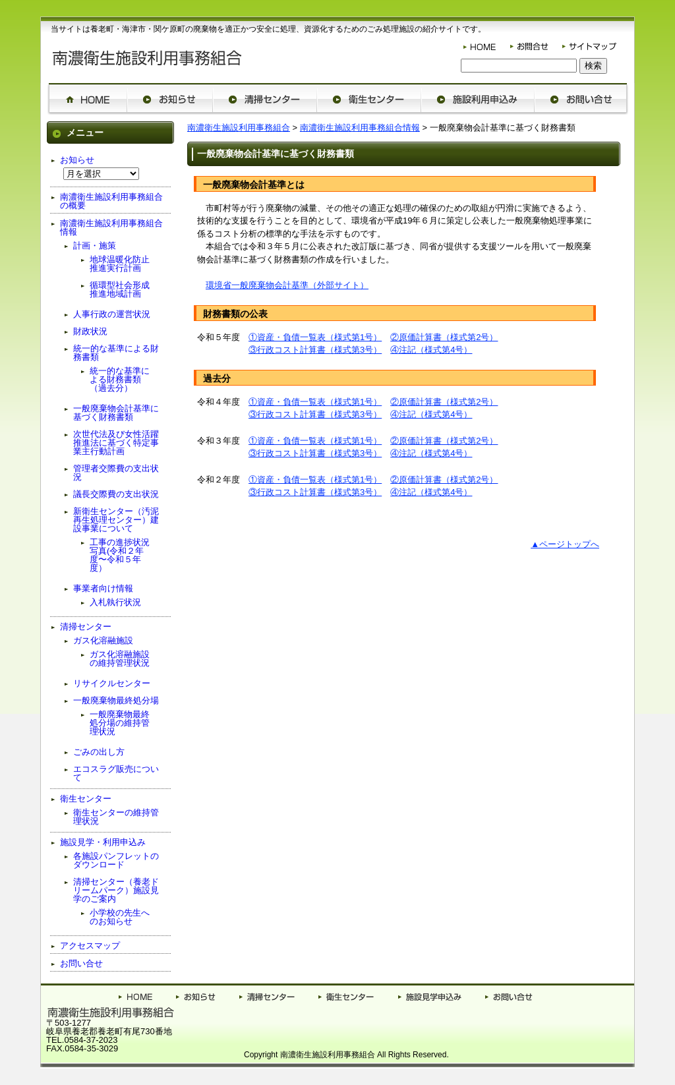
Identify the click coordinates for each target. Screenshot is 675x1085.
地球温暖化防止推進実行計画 (120, 263)
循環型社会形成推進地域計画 (120, 289)
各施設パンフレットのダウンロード (116, 860)
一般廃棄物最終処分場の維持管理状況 (120, 722)
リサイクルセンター (111, 683)
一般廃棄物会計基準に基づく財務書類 (116, 412)
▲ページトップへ (565, 544)
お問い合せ (81, 963)
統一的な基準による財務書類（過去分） (120, 379)
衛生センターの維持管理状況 (116, 816)
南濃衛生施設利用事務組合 (238, 127)
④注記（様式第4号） (431, 350)
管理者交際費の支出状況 (116, 472)
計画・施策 (94, 245)
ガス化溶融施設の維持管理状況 (120, 658)
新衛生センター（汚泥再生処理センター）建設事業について (116, 519)
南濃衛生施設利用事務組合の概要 (111, 201)
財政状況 (90, 331)
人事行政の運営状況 (111, 314)
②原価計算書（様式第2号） (444, 337)
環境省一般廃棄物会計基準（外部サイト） (287, 285)
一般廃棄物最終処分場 (116, 700)
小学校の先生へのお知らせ (120, 917)
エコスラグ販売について (116, 773)
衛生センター (85, 799)
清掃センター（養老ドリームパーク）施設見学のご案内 (116, 890)
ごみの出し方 (99, 752)
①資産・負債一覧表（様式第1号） (315, 337)
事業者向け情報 (103, 588)
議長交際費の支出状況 (116, 494)
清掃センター (85, 626)
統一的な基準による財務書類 (116, 352)
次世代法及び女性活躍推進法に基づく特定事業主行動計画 (116, 442)
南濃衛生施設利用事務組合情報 (360, 127)
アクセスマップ (90, 946)
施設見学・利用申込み (103, 842)
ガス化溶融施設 (103, 640)
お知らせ (77, 160)
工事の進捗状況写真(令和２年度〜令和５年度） (120, 555)
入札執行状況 (115, 602)
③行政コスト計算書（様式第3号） (315, 350)
